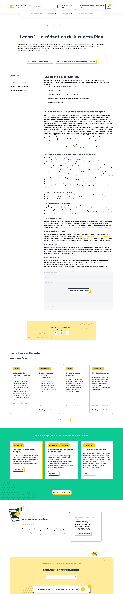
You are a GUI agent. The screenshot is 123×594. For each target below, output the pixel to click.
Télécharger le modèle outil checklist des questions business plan (76, 61)
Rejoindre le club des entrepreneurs (92, 5)
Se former (52, 13)
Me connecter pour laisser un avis (79, 290)
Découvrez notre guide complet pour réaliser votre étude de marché (84, 227)
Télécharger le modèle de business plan (39, 61)
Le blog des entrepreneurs (51, 25)
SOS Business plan (67, 6)
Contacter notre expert (83, 533)
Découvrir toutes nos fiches (61, 492)
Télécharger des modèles (87, 13)
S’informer (67, 13)
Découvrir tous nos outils (61, 420)
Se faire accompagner (35, 13)
